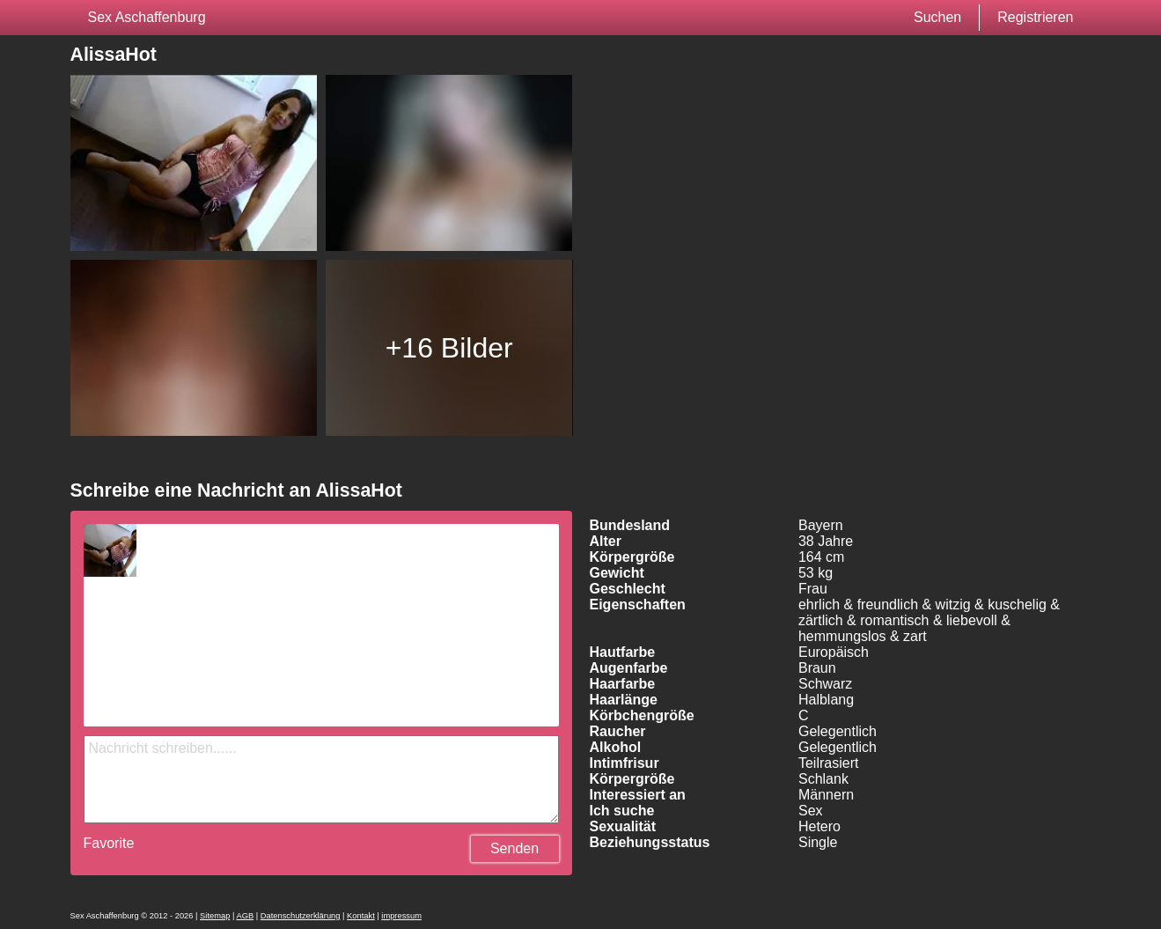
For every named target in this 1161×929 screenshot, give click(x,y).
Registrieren (1035, 17)
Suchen (937, 17)
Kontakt (361, 915)
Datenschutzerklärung (301, 915)
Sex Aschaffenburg (147, 17)
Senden (514, 848)
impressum (401, 915)
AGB (245, 915)
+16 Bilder (449, 348)
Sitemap (215, 915)
